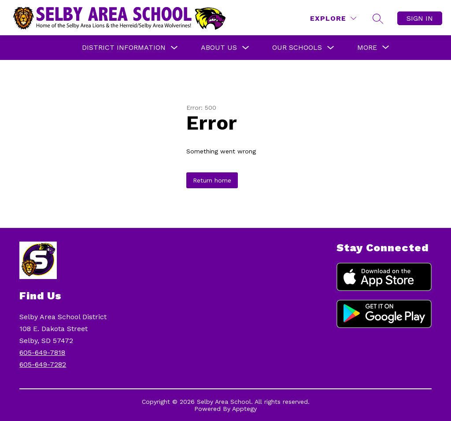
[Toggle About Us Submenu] (245, 48)
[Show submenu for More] (367, 47)
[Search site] (378, 18)
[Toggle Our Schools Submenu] (330, 48)
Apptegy (244, 408)
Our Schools (297, 47)
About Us (219, 47)
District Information (124, 47)
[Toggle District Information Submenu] (174, 48)
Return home (212, 180)
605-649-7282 (42, 364)
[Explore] (333, 18)
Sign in (420, 18)
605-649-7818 (42, 352)
